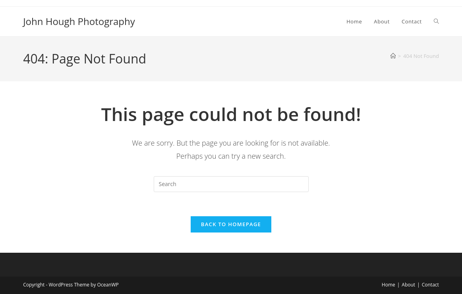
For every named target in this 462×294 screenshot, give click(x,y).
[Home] (393, 56)
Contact (430, 284)
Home (388, 284)
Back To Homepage (231, 224)
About (408, 284)
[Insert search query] (231, 184)
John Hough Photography (79, 21)
